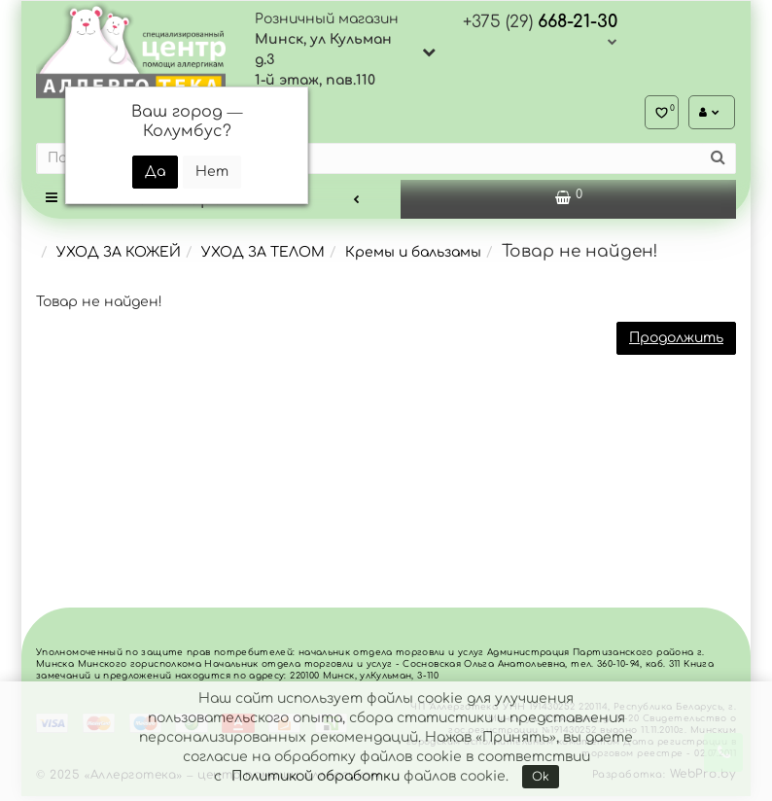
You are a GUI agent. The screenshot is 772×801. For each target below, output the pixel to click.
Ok (540, 777)
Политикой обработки (315, 776)
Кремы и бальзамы (413, 257)
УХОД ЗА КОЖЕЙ (118, 257)
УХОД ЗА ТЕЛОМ (263, 257)
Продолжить (676, 342)
